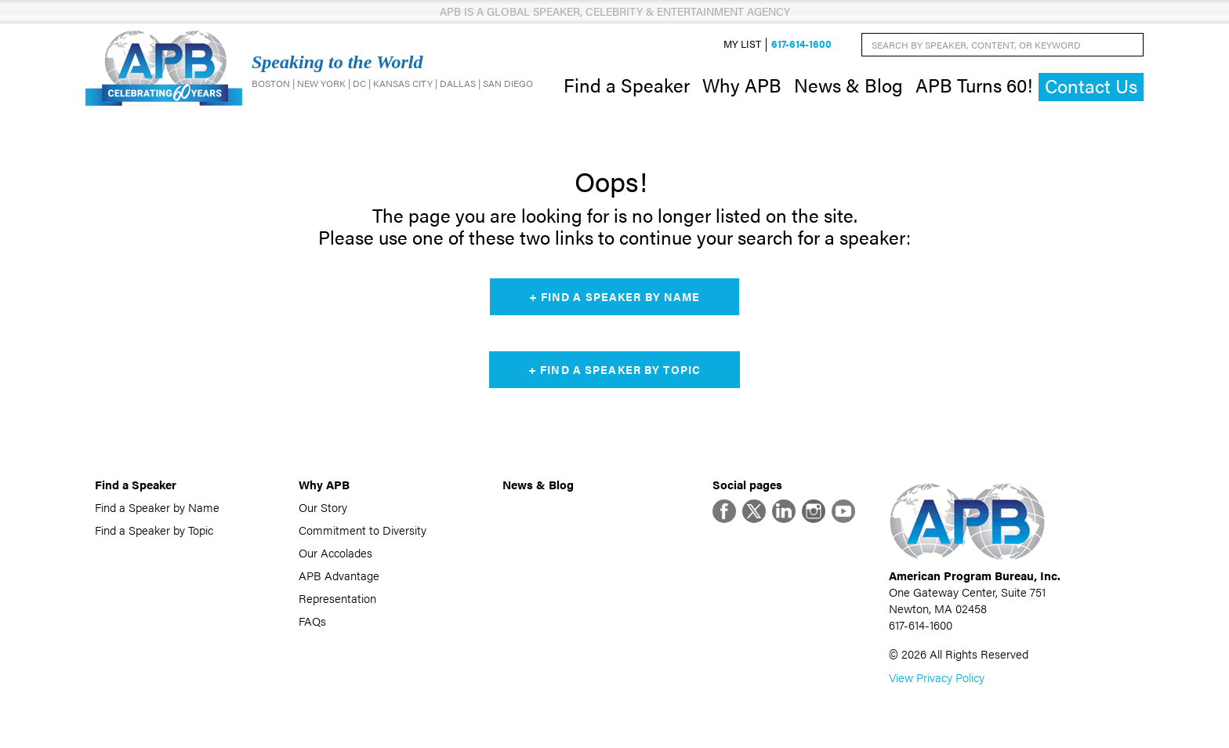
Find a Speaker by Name (157, 507)
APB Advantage (339, 575)
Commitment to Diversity (362, 529)
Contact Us (1091, 86)
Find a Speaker (627, 84)
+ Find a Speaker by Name (615, 296)
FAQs (312, 620)
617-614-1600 (801, 44)
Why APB (741, 84)
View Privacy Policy (936, 677)
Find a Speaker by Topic (154, 529)
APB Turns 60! (973, 84)
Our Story (323, 507)
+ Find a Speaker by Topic (614, 369)
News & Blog (848, 84)
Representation (337, 598)
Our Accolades (335, 552)
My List (742, 44)
